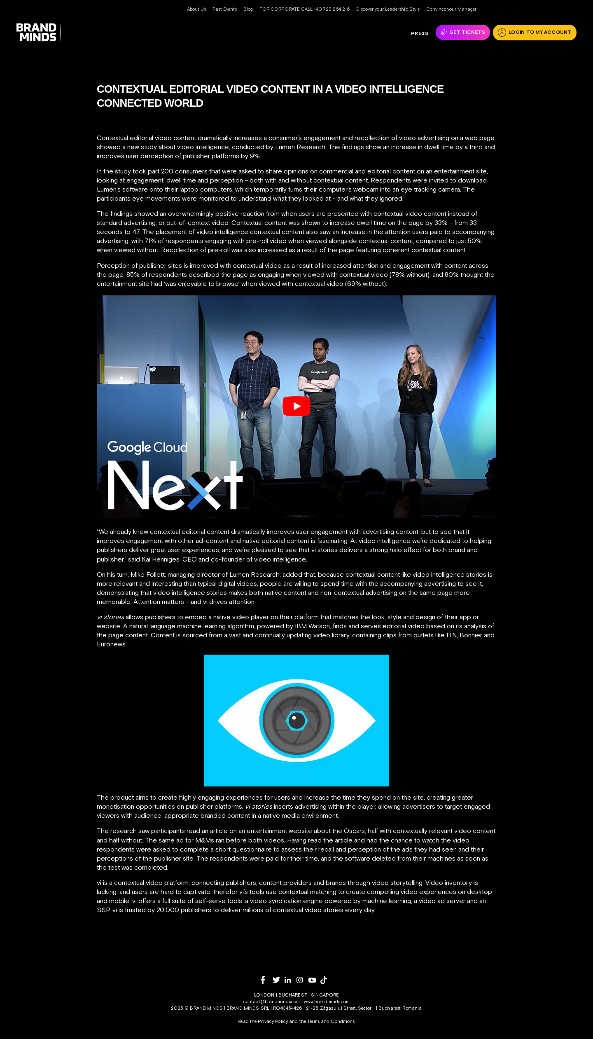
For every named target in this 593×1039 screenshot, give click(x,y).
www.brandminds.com (327, 1001)
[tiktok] (326, 980)
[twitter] (279, 980)
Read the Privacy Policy (263, 1021)
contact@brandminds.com (272, 1001)
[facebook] (267, 980)
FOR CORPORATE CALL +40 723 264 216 (304, 9)
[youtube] (314, 980)
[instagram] (302, 980)
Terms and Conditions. (331, 1021)
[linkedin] (290, 980)
